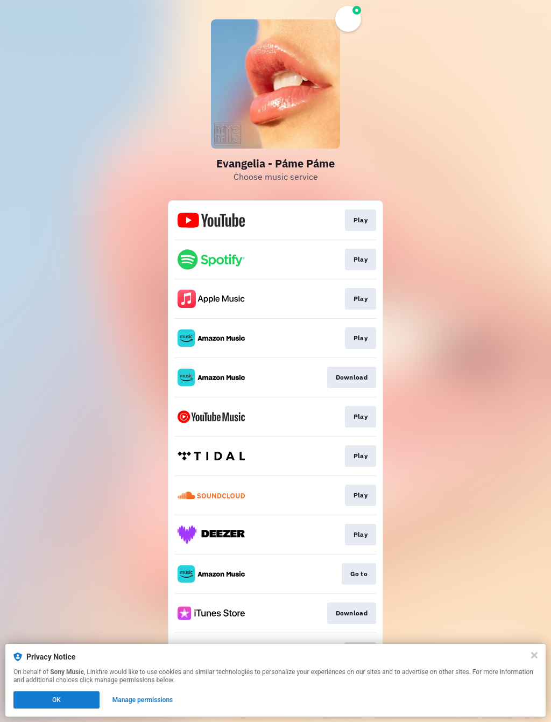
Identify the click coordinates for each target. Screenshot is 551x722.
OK (56, 700)
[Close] (534, 655)
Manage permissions (142, 700)
